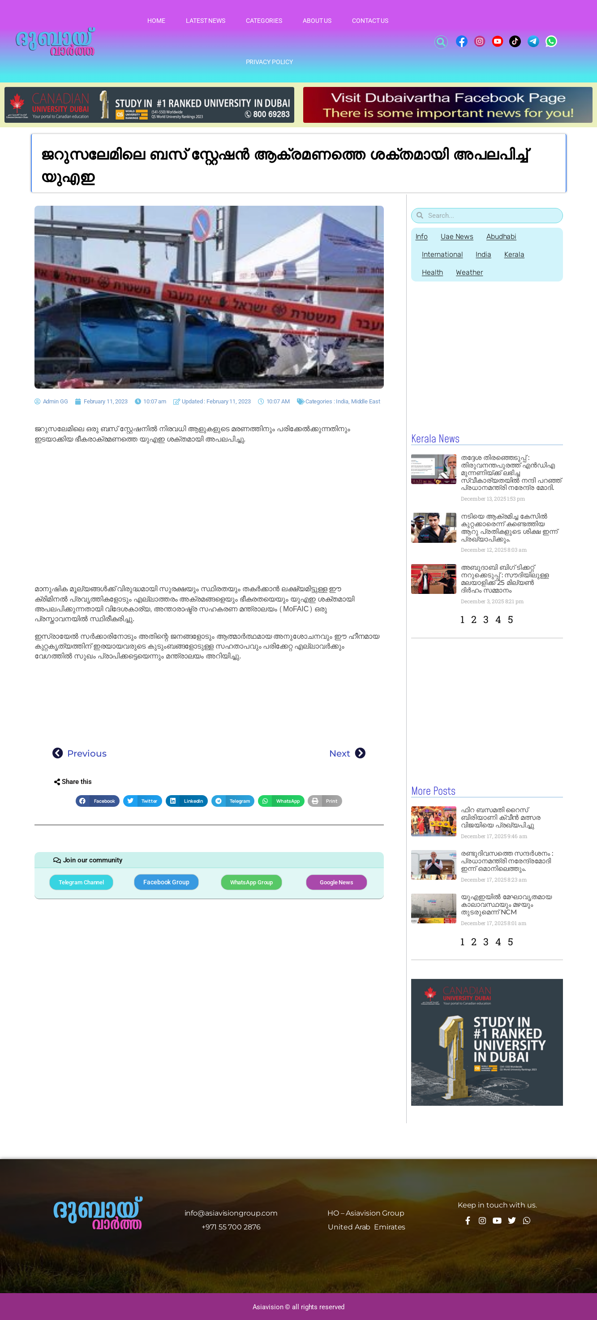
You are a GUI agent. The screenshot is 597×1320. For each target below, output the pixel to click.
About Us (317, 20)
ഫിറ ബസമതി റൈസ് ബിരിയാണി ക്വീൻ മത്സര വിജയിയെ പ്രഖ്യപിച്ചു (501, 817)
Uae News (457, 236)
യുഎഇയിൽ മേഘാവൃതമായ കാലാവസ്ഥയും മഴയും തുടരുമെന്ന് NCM (506, 904)
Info (422, 236)
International (443, 254)
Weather (470, 272)
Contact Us (370, 20)
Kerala (516, 254)
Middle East (365, 401)
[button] (441, 42)
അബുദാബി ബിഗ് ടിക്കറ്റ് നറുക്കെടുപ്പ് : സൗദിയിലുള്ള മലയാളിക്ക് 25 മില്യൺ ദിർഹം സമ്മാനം (505, 578)
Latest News (205, 20)
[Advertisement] (209, 514)
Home (156, 20)
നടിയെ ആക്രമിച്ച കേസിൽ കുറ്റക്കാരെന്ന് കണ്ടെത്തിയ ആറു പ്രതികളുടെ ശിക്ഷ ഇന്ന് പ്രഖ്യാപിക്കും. (509, 527)
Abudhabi (502, 236)
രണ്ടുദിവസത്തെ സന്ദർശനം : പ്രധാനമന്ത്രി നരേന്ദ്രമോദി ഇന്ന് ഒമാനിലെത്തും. (507, 860)
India (342, 401)
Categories (264, 20)
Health (432, 272)
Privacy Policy (269, 61)
